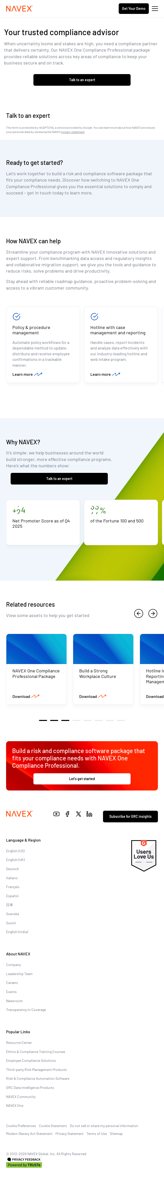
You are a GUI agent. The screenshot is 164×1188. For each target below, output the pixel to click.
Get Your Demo (134, 8)
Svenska (12, 914)
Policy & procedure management (31, 330)
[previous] (139, 613)
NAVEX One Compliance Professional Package (36, 673)
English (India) (17, 932)
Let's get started (82, 779)
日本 (9, 905)
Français (12, 887)
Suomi (11, 923)
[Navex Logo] (19, 9)
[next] (153, 613)
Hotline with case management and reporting (118, 330)
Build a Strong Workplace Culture (97, 673)
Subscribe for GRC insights (130, 816)
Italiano (12, 878)
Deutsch (12, 869)
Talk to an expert (82, 80)
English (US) (15, 851)
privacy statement (73, 132)
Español (12, 896)
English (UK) (15, 859)
